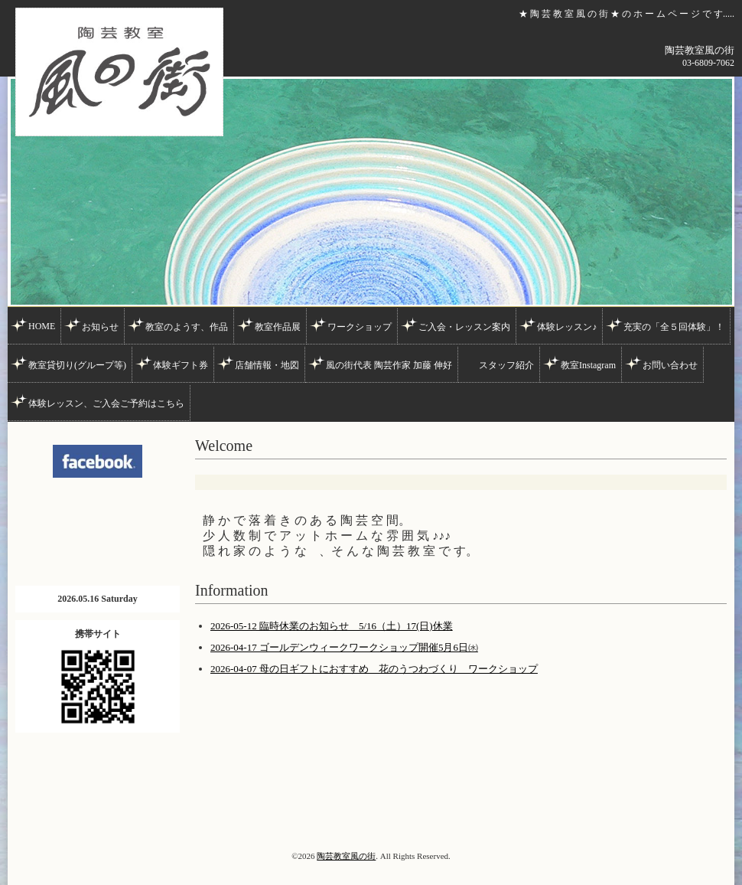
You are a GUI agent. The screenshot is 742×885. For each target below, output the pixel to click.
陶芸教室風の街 (346, 856)
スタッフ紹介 (506, 365)
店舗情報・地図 (267, 365)
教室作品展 (278, 327)
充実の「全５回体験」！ (673, 327)
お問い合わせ (670, 365)
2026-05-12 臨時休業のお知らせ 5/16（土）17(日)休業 (331, 626)
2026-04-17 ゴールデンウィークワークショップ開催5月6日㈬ (344, 647)
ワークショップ (359, 327)
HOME (41, 326)
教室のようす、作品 (186, 327)
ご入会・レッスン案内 (464, 327)
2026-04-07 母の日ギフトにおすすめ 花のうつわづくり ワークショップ (374, 668)
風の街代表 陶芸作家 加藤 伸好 (389, 365)
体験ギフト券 (180, 365)
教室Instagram (588, 365)
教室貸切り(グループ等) (77, 365)
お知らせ (100, 327)
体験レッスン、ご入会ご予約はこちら (106, 403)
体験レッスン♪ (567, 327)
